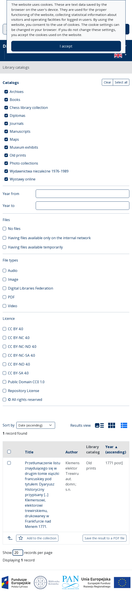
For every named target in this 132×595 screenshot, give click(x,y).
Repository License (23, 390)
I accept (66, 46)
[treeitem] (66, 92)
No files (14, 228)
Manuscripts (20, 131)
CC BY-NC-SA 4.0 (21, 355)
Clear (107, 82)
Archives (17, 91)
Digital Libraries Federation (30, 288)
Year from (11, 193)
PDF (11, 297)
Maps (14, 139)
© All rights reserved (25, 399)
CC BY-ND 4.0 (19, 364)
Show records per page (27, 553)
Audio (12, 270)
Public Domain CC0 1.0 (26, 381)
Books (15, 99)
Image (13, 279)
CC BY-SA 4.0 (18, 373)
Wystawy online (22, 179)
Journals (17, 123)
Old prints (18, 155)
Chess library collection (29, 107)
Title (29, 452)
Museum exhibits (24, 147)
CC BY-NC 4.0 (19, 337)
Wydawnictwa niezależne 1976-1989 (39, 171)
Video (12, 305)
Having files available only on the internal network (49, 237)
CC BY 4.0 (15, 328)
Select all (121, 82)
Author (71, 452)
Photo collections (24, 163)
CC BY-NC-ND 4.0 (22, 346)
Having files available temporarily (35, 247)
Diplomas (17, 115)
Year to (9, 205)
